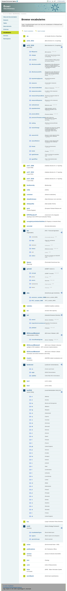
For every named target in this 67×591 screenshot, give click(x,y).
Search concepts (41, 31)
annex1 (33, 319)
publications (31, 549)
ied (28, 315)
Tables (5, 23)
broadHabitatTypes (36, 532)
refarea (33, 248)
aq (27, 36)
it (31, 466)
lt (31, 473)
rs (32, 499)
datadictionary (31, 199)
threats (33, 146)
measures (34, 83)
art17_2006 (30, 165)
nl (31, 486)
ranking (33, 123)
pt (32, 493)
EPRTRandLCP (32, 215)
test (28, 560)
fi (31, 439)
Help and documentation (10, 17)
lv (31, 479)
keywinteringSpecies (37, 78)
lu (31, 476)
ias (28, 310)
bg (32, 410)
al (31, 396)
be (32, 406)
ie (31, 459)
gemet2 (29, 269)
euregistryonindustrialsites (35, 221)
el (31, 433)
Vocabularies (7, 32)
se (32, 503)
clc (32, 369)
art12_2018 (30, 45)
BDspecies (34, 51)
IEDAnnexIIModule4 (33, 351)
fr (31, 443)
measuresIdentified (36, 87)
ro (32, 496)
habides (29, 306)
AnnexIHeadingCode (36, 339)
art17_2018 (30, 178)
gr (32, 449)
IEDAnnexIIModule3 (33, 345)
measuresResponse (36, 100)
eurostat (29, 226)
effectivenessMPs (36, 64)
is (31, 463)
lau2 (28, 385)
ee (32, 429)
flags (32, 240)
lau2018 (29, 390)
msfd (28, 526)
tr (31, 513)
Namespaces (7, 38)
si (31, 506)
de (32, 423)
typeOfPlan (34, 159)
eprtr (28, 208)
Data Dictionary (16, 13)
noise (28, 544)
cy (32, 416)
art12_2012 (30, 41)
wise (28, 569)
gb (32, 446)
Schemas (5, 29)
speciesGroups (35, 539)
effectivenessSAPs (36, 72)
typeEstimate (34, 154)
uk (32, 516)
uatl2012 (33, 375)
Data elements (7, 26)
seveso (29, 553)
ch (32, 413)
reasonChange (35, 127)
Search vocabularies (28, 31)
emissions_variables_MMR (38, 297)
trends (33, 151)
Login (50, 1)
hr (32, 453)
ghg (28, 293)
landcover (30, 364)
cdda (28, 190)
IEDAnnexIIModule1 (33, 333)
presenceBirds (35, 114)
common (30, 194)
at (31, 400)
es (32, 436)
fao (28, 230)
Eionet (10, 13)
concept (33, 273)
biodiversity (31, 185)
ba (32, 403)
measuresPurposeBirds (37, 95)
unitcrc (33, 255)
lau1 (28, 381)
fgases (29, 262)
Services (5, 35)
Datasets (5, 20)
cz (32, 420)
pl (31, 489)
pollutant (33, 327)
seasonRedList (35, 141)
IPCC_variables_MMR (37, 300)
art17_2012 (30, 172)
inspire (29, 358)
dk (32, 426)
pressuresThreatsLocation (38, 117)
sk (32, 509)
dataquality (30, 204)
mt (32, 483)
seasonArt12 (34, 135)
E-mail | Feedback (8, 585)
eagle (32, 372)
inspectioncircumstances (38, 323)
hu (32, 456)
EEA (10, 1)
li (31, 469)
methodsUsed (35, 105)
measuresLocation (36, 91)
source (33, 280)
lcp (28, 521)
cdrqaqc (33, 55)
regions (33, 535)
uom (28, 565)
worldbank (30, 576)
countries (34, 59)
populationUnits (35, 108)
